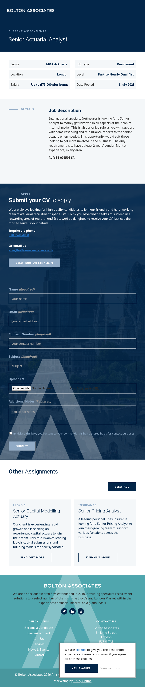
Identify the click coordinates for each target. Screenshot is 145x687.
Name (21, 289)
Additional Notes (30, 401)
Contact (38, 655)
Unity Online (82, 681)
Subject (23, 357)
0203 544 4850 (19, 235)
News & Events (38, 649)
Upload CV (16, 379)
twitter (64, 611)
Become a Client (38, 633)
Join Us (39, 639)
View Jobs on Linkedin (34, 263)
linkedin (72, 611)
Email (21, 312)
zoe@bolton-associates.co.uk (31, 250)
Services (39, 644)
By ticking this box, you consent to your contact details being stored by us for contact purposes (73, 433)
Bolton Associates (30, 10)
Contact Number (30, 334)
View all (122, 486)
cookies (81, 650)
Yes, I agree (81, 668)
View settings (110, 668)
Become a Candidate (38, 628)
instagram (81, 611)
